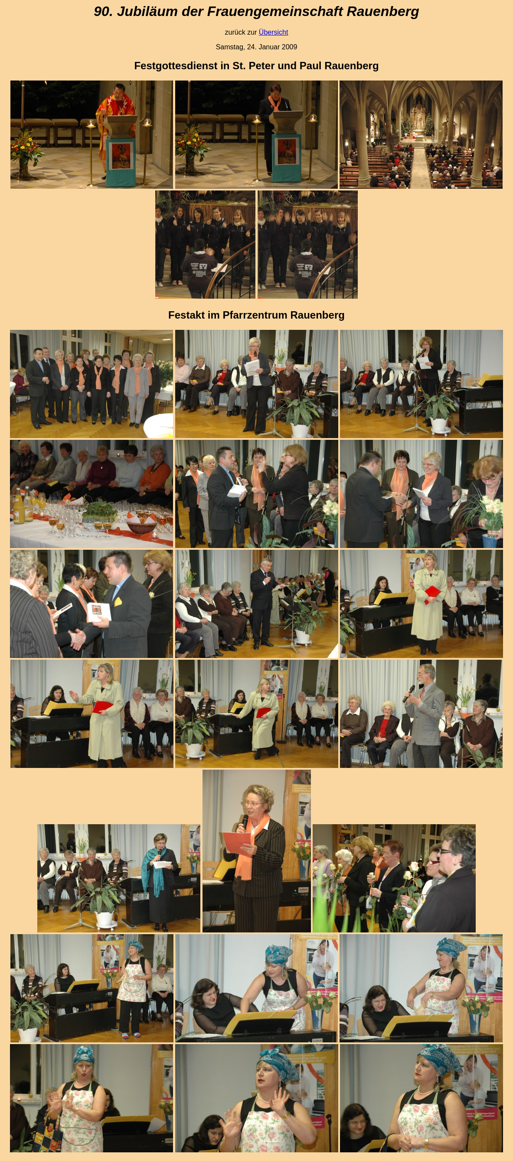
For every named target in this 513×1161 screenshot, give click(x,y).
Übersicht (273, 32)
